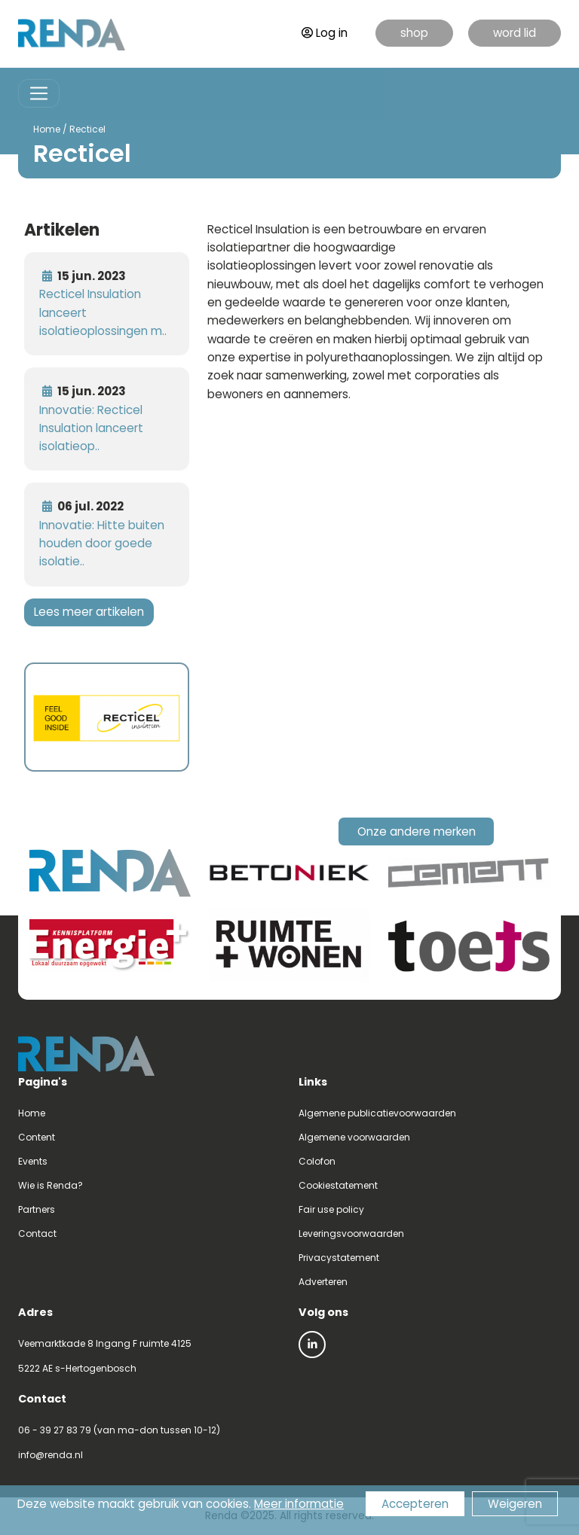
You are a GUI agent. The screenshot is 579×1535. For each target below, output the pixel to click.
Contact (37, 1233)
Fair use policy (331, 1209)
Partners (36, 1209)
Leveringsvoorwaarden (351, 1233)
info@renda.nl (50, 1454)
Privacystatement (339, 1257)
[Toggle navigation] (39, 93)
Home (46, 129)
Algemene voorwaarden (354, 1137)
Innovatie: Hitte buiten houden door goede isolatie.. (101, 543)
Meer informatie (299, 1504)
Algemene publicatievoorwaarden (377, 1113)
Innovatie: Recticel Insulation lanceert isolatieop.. (91, 428)
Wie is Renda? (50, 1185)
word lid (514, 33)
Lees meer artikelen (89, 612)
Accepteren (415, 1504)
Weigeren (515, 1504)
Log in (325, 33)
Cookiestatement (338, 1185)
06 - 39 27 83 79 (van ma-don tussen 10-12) (119, 1430)
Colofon (317, 1161)
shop (414, 33)
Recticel (87, 129)
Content (36, 1137)
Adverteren (323, 1281)
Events (32, 1161)
